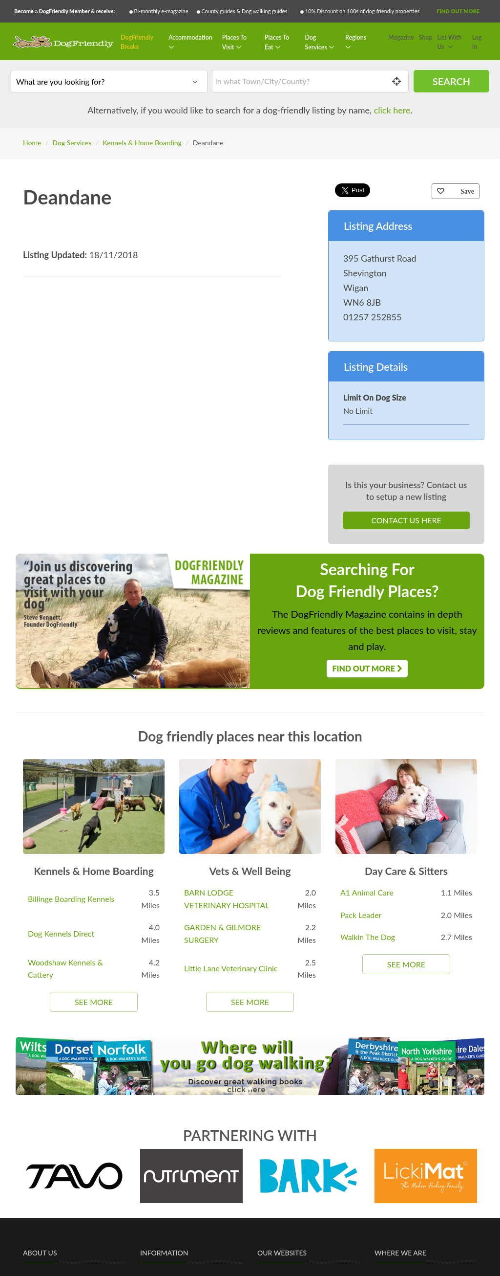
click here (392, 110)
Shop (426, 37)
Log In (477, 42)
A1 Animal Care (367, 892)
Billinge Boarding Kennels (71, 898)
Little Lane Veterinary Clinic (231, 968)
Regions (355, 37)
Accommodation (190, 37)
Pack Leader (360, 914)
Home (32, 142)
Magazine (401, 37)
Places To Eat (277, 42)
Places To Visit (234, 42)
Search (451, 81)
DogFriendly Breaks (137, 42)
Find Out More (458, 11)
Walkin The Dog (367, 936)
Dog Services (316, 42)
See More (94, 1002)
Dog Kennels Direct (61, 933)
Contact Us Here (406, 520)
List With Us (449, 42)
